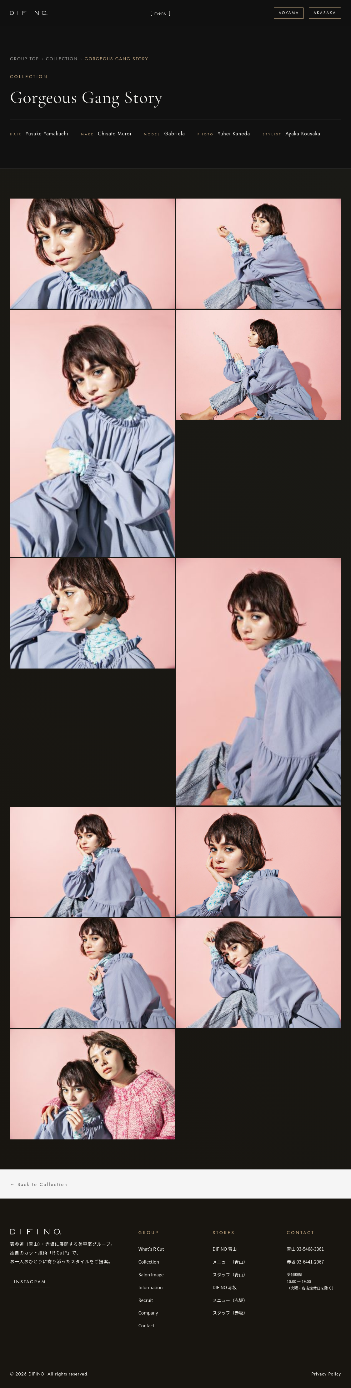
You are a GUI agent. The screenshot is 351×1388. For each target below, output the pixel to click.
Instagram (30, 1282)
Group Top (24, 59)
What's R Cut (151, 1249)
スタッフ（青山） (230, 1274)
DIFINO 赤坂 (225, 1287)
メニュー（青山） (230, 1262)
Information (150, 1287)
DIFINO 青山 (225, 1249)
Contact (146, 1325)
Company (148, 1313)
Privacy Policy (326, 1374)
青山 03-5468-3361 (305, 1249)
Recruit (145, 1300)
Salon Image (151, 1274)
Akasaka (324, 13)
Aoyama (288, 13)
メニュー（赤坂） (230, 1300)
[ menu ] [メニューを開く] (160, 13)
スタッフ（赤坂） (230, 1313)
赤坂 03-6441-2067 (305, 1262)
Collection (62, 59)
